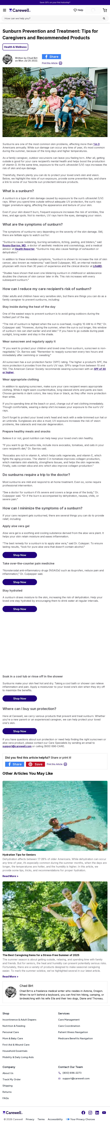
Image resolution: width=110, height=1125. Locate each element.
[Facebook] (83, 1112)
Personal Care (11, 1032)
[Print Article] (52, 63)
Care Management (69, 1019)
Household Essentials (15, 1050)
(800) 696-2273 (69, 1072)
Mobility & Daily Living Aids (18, 1057)
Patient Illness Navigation (73, 1032)
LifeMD (97, 266)
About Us (8, 1073)
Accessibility (55, 1119)
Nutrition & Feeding (14, 1025)
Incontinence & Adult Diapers (19, 1019)
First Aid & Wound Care (16, 1044)
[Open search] (55, 18)
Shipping (8, 1085)
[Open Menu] (4, 10)
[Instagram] (90, 1112)
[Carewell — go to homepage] (19, 10)
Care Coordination (69, 1025)
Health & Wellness (15, 46)
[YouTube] (104, 1112)
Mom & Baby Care (13, 1038)
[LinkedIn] (97, 1112)
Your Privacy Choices (80, 1119)
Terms (41, 1119)
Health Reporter (25, 248)
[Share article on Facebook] (51, 56)
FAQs (6, 1098)
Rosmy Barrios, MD (14, 245)
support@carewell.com (73, 1078)
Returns (7, 1091)
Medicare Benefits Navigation (75, 1038)
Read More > (10, 876)
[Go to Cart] (105, 10)
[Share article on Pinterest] (35, 764)
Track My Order (12, 1079)
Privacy (30, 1119)
